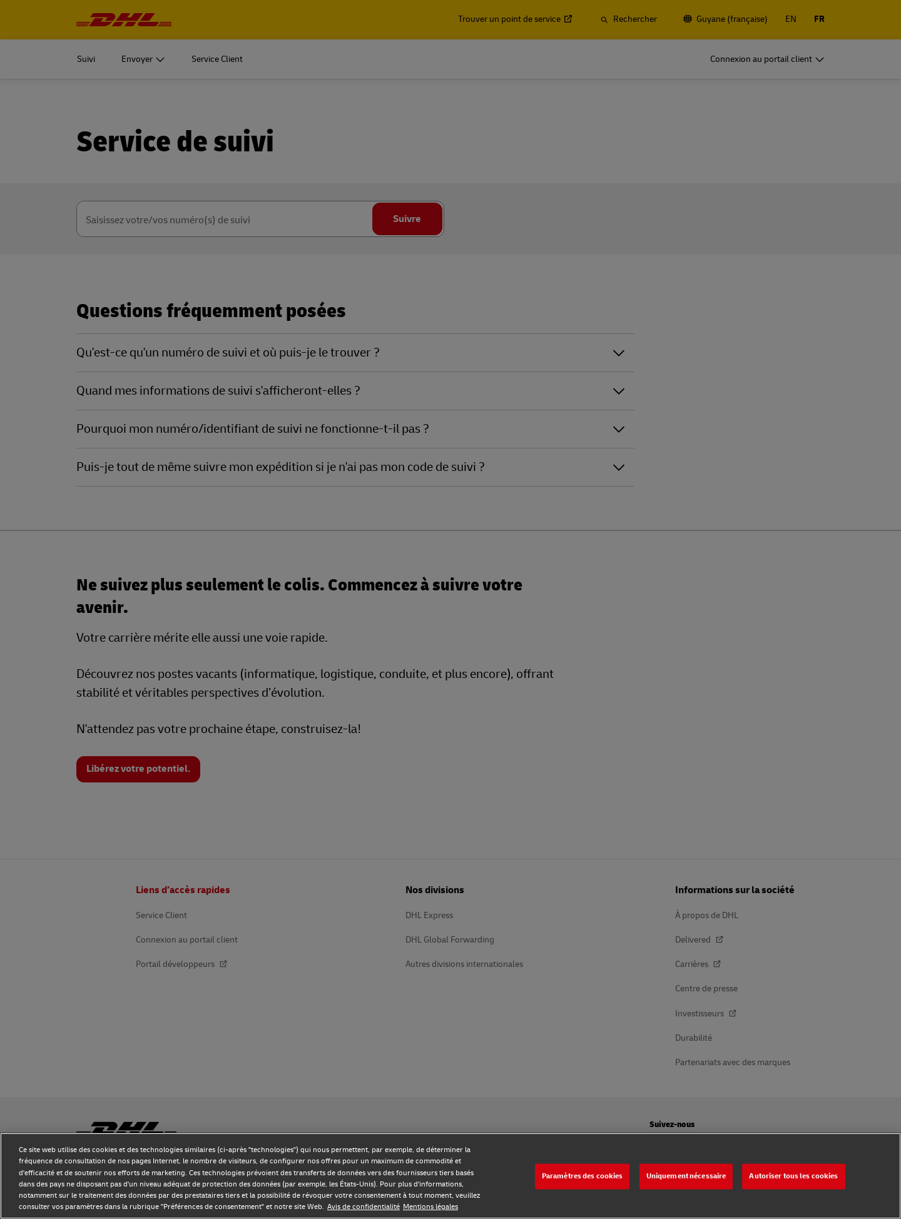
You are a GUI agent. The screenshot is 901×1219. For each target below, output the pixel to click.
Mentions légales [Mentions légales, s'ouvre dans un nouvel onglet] (430, 1206)
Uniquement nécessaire (686, 1176)
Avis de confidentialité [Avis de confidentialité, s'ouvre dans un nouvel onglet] (363, 1206)
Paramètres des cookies (582, 1176)
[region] (450, 1176)
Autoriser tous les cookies (793, 1176)
